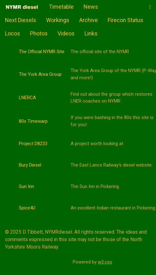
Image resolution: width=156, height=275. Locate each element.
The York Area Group (40, 74)
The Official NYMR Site (41, 51)
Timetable (61, 6)
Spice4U (27, 208)
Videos (66, 33)
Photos (39, 33)
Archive (88, 20)
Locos (12, 33)
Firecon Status (125, 20)
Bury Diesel (30, 165)
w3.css (105, 262)
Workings (57, 20)
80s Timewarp (33, 121)
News (91, 6)
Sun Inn (26, 186)
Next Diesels (20, 20)
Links (91, 33)
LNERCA (27, 97)
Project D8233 (33, 143)
